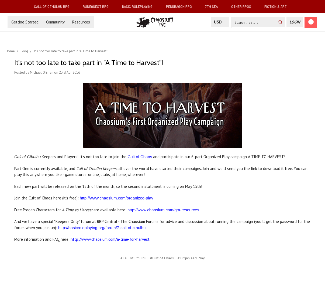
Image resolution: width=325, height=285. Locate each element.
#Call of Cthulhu (133, 258)
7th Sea (213, 6)
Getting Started (25, 22)
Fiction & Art (277, 6)
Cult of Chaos (139, 156)
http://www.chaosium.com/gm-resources (163, 210)
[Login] (294, 22)
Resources (81, 22)
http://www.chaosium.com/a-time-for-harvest (110, 239)
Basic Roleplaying (139, 6)
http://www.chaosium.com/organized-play (116, 198)
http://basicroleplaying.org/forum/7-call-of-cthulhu (102, 227)
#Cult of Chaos (162, 258)
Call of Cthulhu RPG (54, 6)
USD (220, 22)
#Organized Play (191, 258)
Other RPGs (243, 6)
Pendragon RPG (181, 6)
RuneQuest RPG (98, 6)
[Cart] (311, 22)
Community (55, 22)
